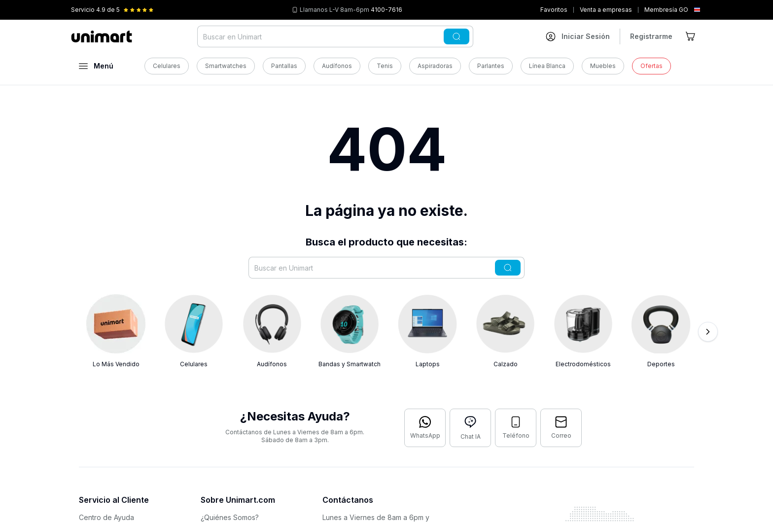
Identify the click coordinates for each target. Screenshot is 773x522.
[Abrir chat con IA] (470, 428)
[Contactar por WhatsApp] (425, 428)
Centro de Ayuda (106, 517)
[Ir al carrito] (691, 36)
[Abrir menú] (96, 66)
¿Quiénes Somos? (230, 517)
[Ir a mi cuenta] (578, 36)
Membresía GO (666, 9)
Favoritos (553, 9)
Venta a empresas (606, 9)
